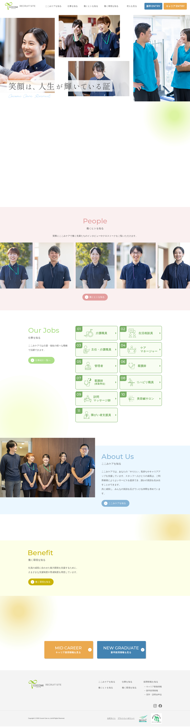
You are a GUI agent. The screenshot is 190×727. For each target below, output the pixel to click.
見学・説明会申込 (154, 694)
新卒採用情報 (152, 690)
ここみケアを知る (106, 682)
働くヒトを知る (105, 687)
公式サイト (111, 718)
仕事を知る (127, 682)
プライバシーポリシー (126, 718)
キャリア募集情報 (154, 687)
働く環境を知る (111, 6)
